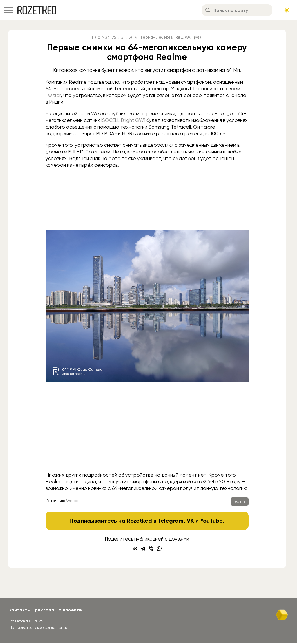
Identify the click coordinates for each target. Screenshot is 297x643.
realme (239, 501)
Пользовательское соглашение (40, 627)
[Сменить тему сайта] (287, 10)
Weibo (72, 500)
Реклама (45, 610)
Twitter (53, 95)
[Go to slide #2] (162, 456)
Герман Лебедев (156, 37)
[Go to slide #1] (132, 456)
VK (190, 520)
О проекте (72, 610)
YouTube (211, 520)
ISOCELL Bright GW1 (124, 120)
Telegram (171, 520)
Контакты (20, 610)
